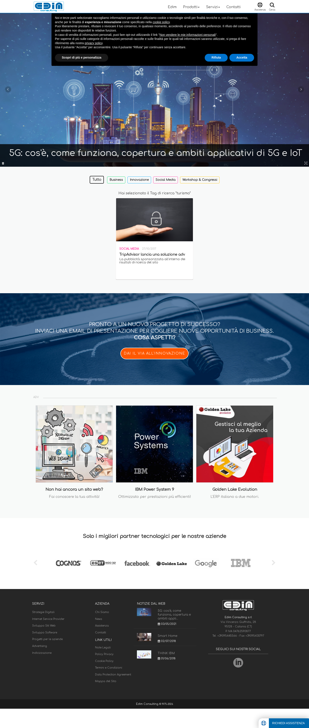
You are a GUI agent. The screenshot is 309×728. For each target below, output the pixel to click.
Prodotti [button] (191, 7)
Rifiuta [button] (216, 57)
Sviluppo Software (44, 632)
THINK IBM (166, 653)
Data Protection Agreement (113, 674)
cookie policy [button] (161, 22)
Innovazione (139, 179)
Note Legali (103, 647)
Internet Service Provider (48, 619)
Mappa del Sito (105, 681)
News (98, 619)
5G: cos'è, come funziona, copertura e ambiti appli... (174, 614)
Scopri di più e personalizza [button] (81, 57)
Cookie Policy (104, 661)
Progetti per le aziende (47, 639)
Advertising (39, 646)
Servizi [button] (213, 7)
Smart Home (167, 635)
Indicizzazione (42, 652)
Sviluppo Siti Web (44, 625)
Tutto (96, 180)
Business (116, 179)
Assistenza (102, 625)
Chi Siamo (102, 612)
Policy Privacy (104, 654)
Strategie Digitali (43, 612)
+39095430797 (254, 635)
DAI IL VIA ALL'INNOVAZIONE (154, 353)
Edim (172, 7)
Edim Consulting (147, 703)
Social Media (166, 179)
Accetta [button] (241, 57)
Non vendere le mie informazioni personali (187, 34)
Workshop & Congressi (199, 179)
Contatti (233, 7)
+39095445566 (227, 635)
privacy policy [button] (94, 43)
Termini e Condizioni (108, 667)
